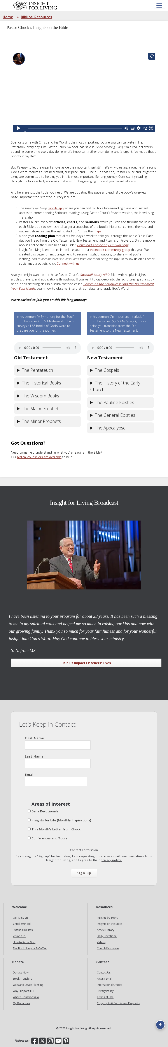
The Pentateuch (37, 370)
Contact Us (103, 972)
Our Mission (20, 917)
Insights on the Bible (109, 924)
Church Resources (108, 948)
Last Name (58, 761)
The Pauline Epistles (114, 402)
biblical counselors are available (39, 457)
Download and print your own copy (102, 245)
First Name (58, 743)
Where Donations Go (26, 997)
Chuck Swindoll (22, 924)
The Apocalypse (110, 428)
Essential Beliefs (23, 930)
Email (56, 779)
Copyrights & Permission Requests (118, 1003)
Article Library (105, 930)
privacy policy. (111, 860)
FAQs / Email (104, 979)
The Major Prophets (41, 408)
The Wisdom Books (40, 396)
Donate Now (20, 972)
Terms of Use (105, 997)
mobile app (56, 208)
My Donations (21, 1003)
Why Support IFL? (23, 991)
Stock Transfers (22, 979)
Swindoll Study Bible (95, 275)
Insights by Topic (107, 917)
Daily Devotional (107, 936)
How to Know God (24, 942)
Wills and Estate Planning (28, 985)
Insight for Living (35, 5)
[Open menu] (159, 6)
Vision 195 (19, 936)
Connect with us (68, 263)
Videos (101, 942)
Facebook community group (110, 250)
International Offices (109, 985)
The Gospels (107, 370)
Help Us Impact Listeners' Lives (86, 663)
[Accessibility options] (160, 1024)
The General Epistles (115, 415)
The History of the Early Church (115, 386)
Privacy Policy (105, 991)
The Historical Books (41, 383)
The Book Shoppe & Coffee (30, 948)
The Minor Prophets (41, 421)
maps (98, 231)
